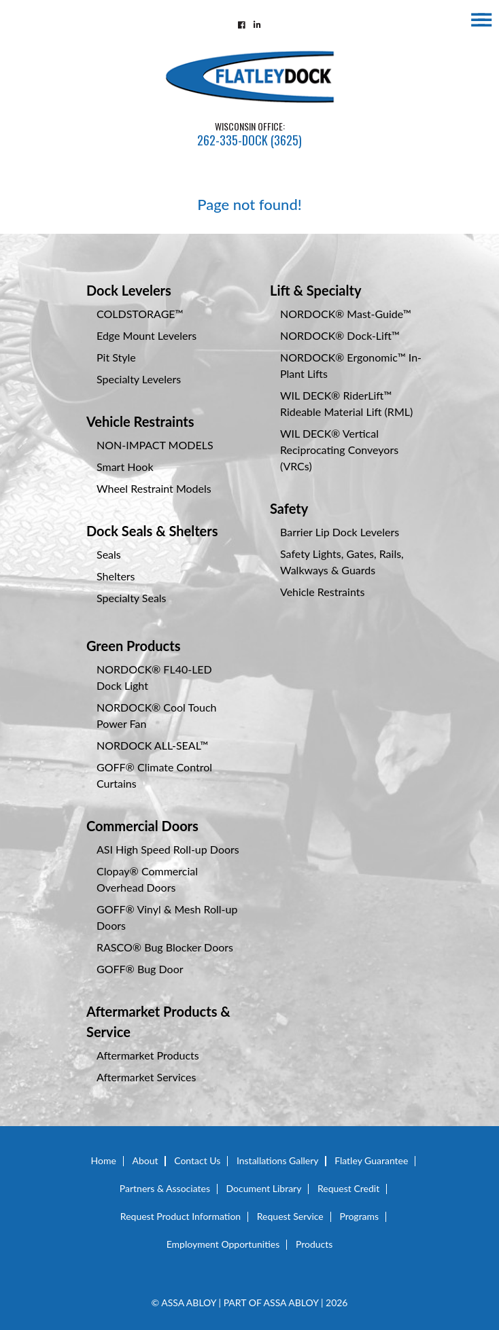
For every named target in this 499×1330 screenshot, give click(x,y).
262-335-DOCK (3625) (249, 140)
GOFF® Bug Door (140, 968)
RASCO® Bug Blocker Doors (165, 947)
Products (314, 1244)
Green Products (133, 645)
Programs (359, 1216)
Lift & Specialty (315, 290)
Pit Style (116, 357)
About (145, 1160)
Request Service (290, 1216)
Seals (109, 554)
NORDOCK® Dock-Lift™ (340, 335)
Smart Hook (125, 466)
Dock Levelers (128, 290)
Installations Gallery (278, 1160)
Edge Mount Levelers (146, 335)
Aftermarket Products (148, 1055)
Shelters (116, 576)
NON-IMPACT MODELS (155, 444)
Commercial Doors (142, 826)
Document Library (264, 1188)
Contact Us (197, 1160)
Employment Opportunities (223, 1244)
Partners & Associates (165, 1188)
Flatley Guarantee (371, 1160)
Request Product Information (180, 1216)
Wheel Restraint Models (154, 488)
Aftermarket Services (146, 1076)
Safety (289, 508)
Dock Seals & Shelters (152, 531)
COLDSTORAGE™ (140, 313)
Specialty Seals (132, 597)
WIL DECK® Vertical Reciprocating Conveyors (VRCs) (339, 449)
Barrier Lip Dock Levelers (339, 531)
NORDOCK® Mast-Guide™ (345, 313)
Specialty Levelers (139, 378)
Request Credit (348, 1188)
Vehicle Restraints (140, 421)
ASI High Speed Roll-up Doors (168, 849)
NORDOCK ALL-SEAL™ (152, 745)
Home (103, 1160)
